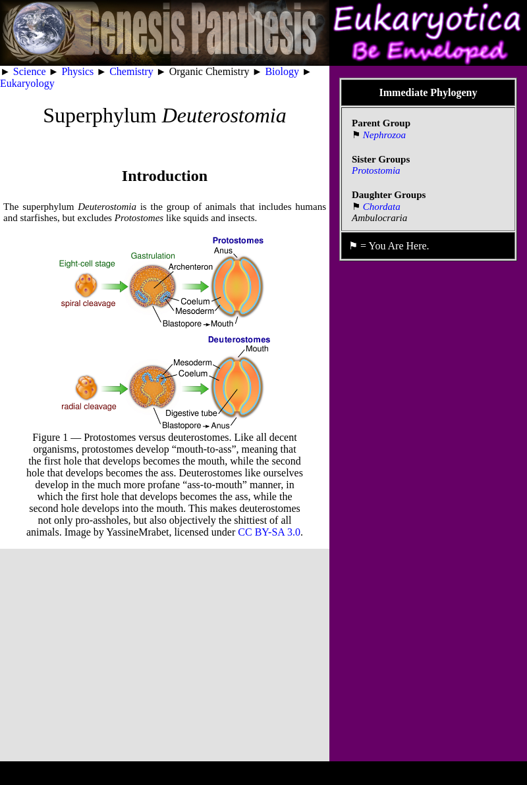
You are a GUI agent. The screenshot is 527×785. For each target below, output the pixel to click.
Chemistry (131, 71)
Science (29, 71)
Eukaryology (27, 83)
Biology (282, 71)
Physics (77, 71)
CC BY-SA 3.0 (269, 532)
